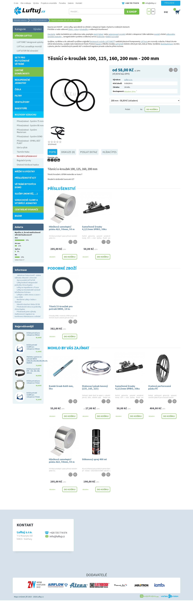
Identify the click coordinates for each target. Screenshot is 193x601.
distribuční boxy (167, 44)
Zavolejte (51, 34)
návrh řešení (98, 34)
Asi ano (17, 243)
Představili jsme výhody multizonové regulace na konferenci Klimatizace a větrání (27, 314)
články (70, 29)
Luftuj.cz (40, 596)
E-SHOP (137, 11)
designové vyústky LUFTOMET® (102, 41)
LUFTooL (144, 41)
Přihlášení (169, 2)
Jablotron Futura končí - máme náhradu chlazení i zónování (28, 276)
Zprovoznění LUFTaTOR (26, 280)
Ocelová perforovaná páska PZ (159, 387)
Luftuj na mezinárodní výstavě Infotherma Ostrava (27, 291)
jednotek (101, 36)
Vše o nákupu (26, 3)
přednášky (84, 29)
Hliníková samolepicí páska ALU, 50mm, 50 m (62, 228)
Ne (16, 255)
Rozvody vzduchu (20, 20)
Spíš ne (17, 249)
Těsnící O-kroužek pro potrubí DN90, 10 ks (61, 307)
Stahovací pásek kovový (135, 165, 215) (95, 387)
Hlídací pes (109, 152)
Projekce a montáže (49, 3)
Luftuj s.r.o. (128, 79)
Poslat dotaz (88, 152)
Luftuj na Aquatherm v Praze (28, 287)
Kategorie (20, 29)
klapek (98, 44)
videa (76, 29)
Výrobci (37, 29)
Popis (52, 152)
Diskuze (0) (68, 152)
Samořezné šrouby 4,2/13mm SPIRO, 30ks (94, 228)
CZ (149, 11)
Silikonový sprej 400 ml (94, 459)
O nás (16, 3)
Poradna (62, 3)
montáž (157, 34)
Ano (16, 238)
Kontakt (79, 3)
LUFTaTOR (119, 44)
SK (153, 11)
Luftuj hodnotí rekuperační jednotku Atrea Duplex (26, 283)
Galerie (71, 3)
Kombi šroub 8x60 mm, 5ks (61, 387)
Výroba (36, 3)
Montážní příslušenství (39, 20)
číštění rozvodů (112, 36)
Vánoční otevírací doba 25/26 (28, 304)
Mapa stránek (19, 596)
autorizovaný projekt (117, 34)
